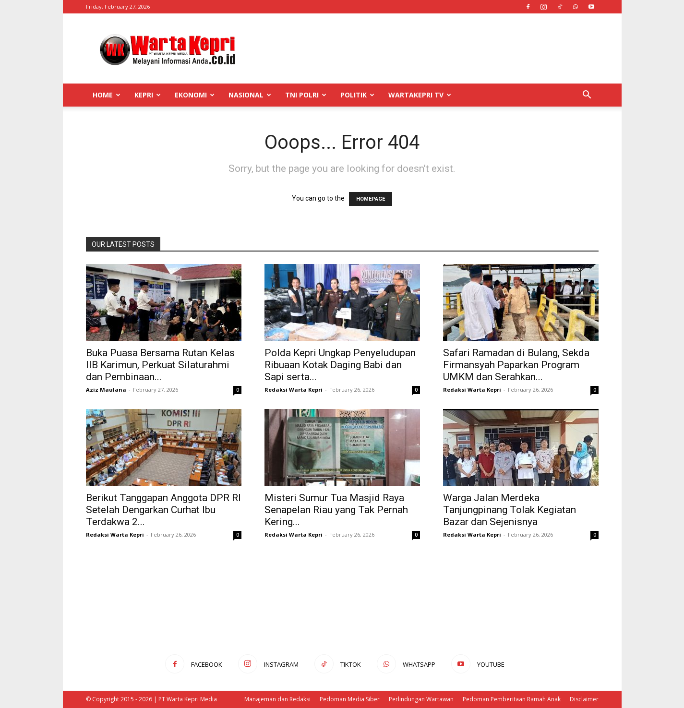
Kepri (147, 94)
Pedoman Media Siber (350, 699)
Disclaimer (584, 699)
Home (106, 94)
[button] (587, 95)
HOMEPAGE (370, 199)
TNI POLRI (305, 94)
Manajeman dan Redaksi (277, 699)
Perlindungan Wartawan (421, 699)
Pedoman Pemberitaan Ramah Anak (512, 699)
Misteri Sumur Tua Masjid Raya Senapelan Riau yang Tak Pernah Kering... (336, 510)
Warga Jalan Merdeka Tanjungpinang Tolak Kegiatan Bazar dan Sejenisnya (509, 510)
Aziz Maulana (106, 389)
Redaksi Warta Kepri (293, 389)
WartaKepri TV (419, 94)
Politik (357, 94)
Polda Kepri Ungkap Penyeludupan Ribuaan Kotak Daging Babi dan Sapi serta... (340, 365)
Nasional (249, 94)
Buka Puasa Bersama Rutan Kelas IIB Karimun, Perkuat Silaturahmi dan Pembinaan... (160, 365)
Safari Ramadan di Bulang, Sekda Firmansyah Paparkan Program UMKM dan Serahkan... (516, 365)
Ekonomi (195, 94)
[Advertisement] (424, 48)
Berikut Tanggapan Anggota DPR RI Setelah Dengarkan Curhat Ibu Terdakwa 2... (163, 510)
